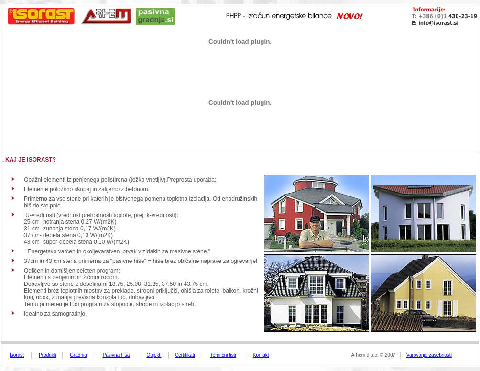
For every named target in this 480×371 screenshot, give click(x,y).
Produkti (47, 355)
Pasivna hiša (116, 355)
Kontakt (261, 355)
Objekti (153, 355)
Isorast (17, 355)
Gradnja (78, 355)
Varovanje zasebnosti (429, 355)
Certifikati (185, 355)
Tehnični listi (223, 355)
